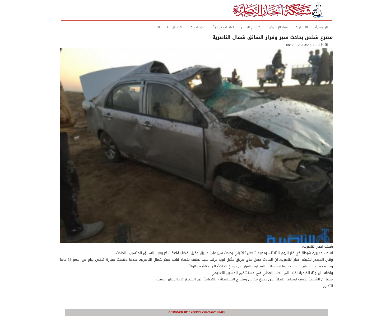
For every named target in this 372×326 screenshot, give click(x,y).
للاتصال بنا (165, 27)
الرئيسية (311, 27)
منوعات (187, 27)
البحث (145, 27)
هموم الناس (240, 27)
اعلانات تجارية (212, 27)
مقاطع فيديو (267, 27)
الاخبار (291, 27)
